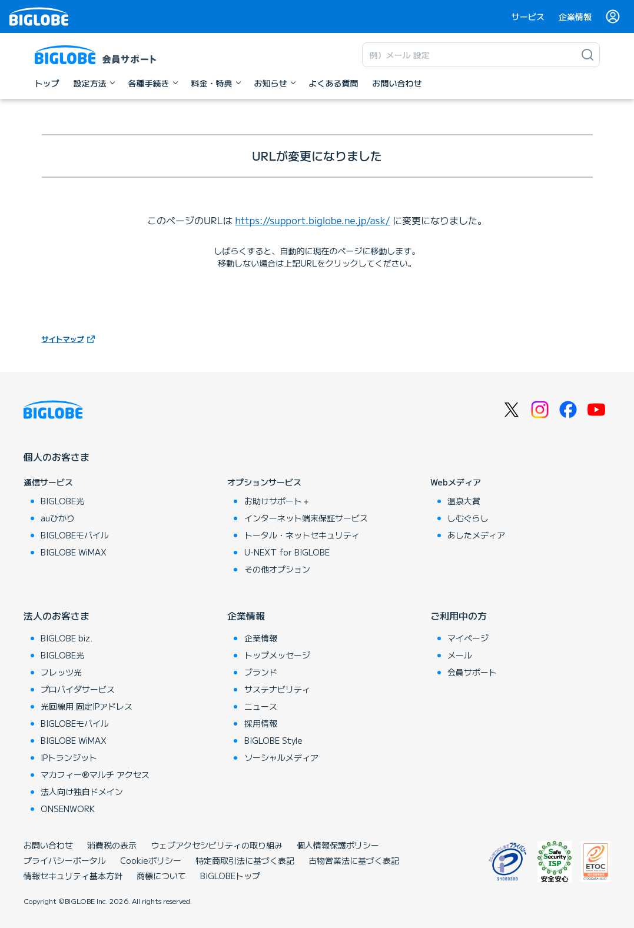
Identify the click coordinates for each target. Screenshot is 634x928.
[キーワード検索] (469, 54)
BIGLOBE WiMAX (74, 552)
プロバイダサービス (78, 689)
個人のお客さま (56, 457)
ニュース (260, 706)
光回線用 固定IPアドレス (86, 706)
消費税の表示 (112, 845)
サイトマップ (63, 339)
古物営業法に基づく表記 (353, 860)
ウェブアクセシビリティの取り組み (217, 845)
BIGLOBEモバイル (75, 535)
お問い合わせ (48, 845)
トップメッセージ (277, 655)
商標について (161, 876)
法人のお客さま (56, 615)
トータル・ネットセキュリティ (302, 535)
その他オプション (277, 569)
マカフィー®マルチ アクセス (95, 774)
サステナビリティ (277, 689)
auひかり (58, 518)
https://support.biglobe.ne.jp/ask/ (312, 220)
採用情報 (260, 723)
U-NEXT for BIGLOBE (287, 552)
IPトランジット (69, 757)
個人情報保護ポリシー (338, 845)
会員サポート (472, 672)
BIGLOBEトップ (230, 876)
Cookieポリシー (150, 860)
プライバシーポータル (65, 860)
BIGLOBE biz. (66, 638)
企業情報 (575, 16)
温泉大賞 (463, 501)
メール (459, 655)
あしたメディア (476, 535)
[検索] (587, 54)
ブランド (260, 672)
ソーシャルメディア (281, 757)
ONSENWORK (68, 808)
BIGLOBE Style (273, 740)
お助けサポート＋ (277, 501)
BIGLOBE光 (62, 501)
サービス (528, 16)
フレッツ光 (61, 672)
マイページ (468, 638)
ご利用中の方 (458, 615)
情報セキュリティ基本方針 (73, 876)
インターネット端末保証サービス (306, 518)
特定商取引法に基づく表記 (244, 860)
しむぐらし (468, 518)
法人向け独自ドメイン (82, 791)
